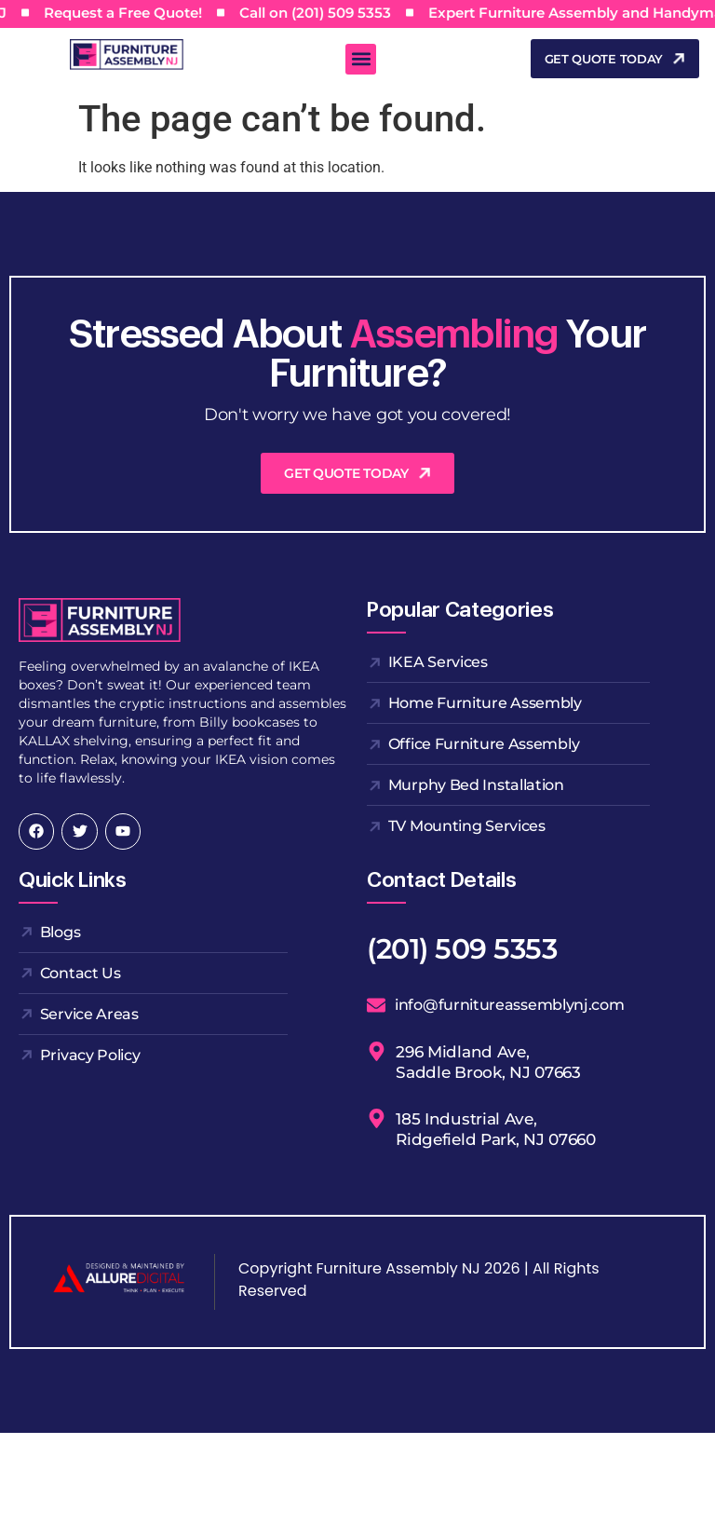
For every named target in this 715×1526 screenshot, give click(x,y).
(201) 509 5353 (462, 949)
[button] (360, 59)
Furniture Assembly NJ (397, 1268)
